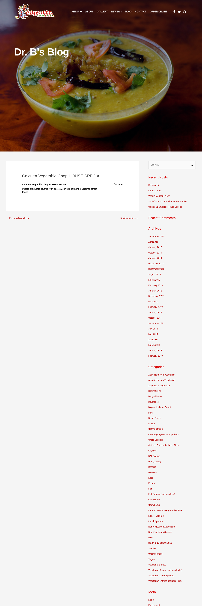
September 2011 (156, 321)
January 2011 (155, 347)
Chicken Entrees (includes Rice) (165, 441)
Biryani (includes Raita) (160, 403)
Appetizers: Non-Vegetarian (162, 371)
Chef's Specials (156, 435)
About (89, 11)
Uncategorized (155, 547)
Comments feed (156, 603)
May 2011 (153, 331)
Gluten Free (154, 494)
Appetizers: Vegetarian (160, 382)
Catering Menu (156, 425)
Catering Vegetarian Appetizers (164, 430)
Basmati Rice (155, 387)
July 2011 (153, 326)
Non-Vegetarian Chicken (161, 526)
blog (150, 409)
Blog (128, 11)
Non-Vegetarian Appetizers (162, 520)
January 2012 (155, 310)
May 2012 (153, 299)
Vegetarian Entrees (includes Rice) (166, 574)
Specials (152, 542)
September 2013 (156, 268)
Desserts (153, 467)
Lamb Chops (155, 190)
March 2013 (154, 278)
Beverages (153, 398)
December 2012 (156, 294)
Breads (152, 419)
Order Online (158, 11)
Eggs (151, 473)
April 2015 (153, 241)
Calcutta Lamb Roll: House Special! (167, 206)
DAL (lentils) (154, 451)
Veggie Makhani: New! (160, 196)
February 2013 (155, 284)
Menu (77, 12)
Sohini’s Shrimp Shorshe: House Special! (169, 201)
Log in (151, 592)
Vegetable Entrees (158, 558)
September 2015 (156, 236)
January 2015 (155, 246)
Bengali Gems (155, 393)
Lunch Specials (156, 515)
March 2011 (154, 342)
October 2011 (155, 315)
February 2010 (155, 353)
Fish (150, 483)
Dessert (152, 462)
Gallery (102, 11)
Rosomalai (154, 185)
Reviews (116, 11)
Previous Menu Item (19, 218)
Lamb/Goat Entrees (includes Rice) (166, 504)
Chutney (152, 446)
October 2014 (155, 252)
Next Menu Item (129, 218)
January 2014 (155, 257)
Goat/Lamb (154, 499)
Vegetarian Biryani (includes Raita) (166, 563)
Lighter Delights (156, 510)
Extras (151, 478)
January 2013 (155, 289)
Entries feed (154, 598)
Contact (140, 11)
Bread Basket (155, 414)
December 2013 (156, 262)
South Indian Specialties (161, 536)
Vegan (151, 552)
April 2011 (153, 337)
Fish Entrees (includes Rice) (163, 488)
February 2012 (155, 305)
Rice (150, 531)
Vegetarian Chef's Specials (162, 568)
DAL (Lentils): (155, 457)
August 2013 (154, 273)
